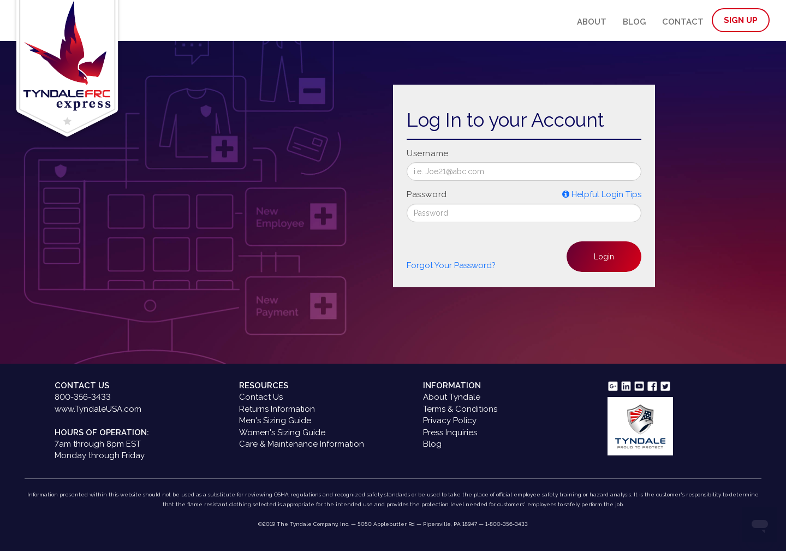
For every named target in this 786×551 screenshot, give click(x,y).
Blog (634, 22)
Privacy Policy (450, 420)
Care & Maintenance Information (301, 444)
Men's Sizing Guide (275, 420)
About (591, 22)
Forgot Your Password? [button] (451, 265)
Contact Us (261, 397)
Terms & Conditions (460, 409)
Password (427, 194)
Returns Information (277, 409)
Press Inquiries (450, 432)
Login (604, 256)
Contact (683, 22)
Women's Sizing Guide (282, 432)
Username (428, 153)
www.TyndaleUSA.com (98, 409)
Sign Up (741, 20)
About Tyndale (451, 397)
